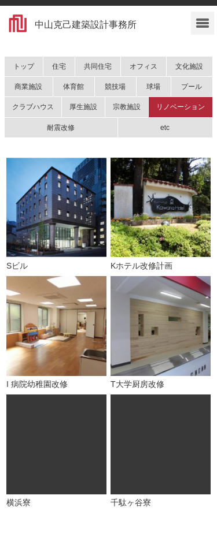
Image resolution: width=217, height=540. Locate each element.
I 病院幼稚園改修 (37, 384)
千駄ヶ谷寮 (131, 502)
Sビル (17, 265)
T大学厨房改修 (137, 384)
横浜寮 (18, 502)
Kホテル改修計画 (141, 265)
